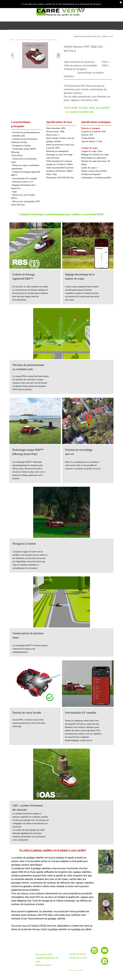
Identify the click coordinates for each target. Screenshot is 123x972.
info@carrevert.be (78, 957)
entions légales (44, 965)
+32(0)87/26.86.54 (77, 954)
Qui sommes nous (44, 954)
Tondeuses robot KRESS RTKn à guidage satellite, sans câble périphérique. (37, 39)
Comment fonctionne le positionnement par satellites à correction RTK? (61, 214)
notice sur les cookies (75, 970)
